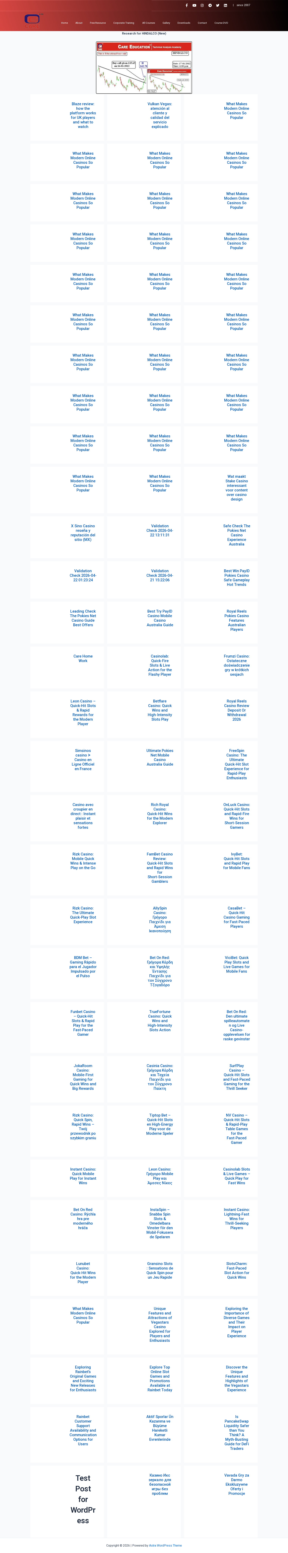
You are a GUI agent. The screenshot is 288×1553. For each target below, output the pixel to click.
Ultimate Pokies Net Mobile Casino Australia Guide (159, 757)
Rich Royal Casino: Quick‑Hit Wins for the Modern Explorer (160, 813)
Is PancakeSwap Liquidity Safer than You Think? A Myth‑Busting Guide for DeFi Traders (236, 1432)
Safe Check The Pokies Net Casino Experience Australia (236, 535)
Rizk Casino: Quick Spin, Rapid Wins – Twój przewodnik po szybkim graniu (83, 1126)
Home (64, 22)
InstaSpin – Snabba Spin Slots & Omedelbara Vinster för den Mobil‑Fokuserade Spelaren (159, 1223)
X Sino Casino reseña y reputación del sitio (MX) (83, 533)
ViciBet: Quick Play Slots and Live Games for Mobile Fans (237, 964)
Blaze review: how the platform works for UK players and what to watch (83, 115)
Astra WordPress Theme (165, 1545)
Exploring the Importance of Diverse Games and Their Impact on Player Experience (237, 1322)
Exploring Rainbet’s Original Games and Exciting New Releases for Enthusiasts (83, 1378)
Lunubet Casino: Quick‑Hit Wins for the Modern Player (83, 1272)
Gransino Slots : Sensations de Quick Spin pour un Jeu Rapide (159, 1270)
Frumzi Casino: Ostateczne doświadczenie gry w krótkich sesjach (237, 665)
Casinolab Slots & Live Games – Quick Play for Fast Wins (236, 1176)
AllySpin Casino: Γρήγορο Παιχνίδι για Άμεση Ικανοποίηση (160, 919)
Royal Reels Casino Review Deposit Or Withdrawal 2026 (236, 710)
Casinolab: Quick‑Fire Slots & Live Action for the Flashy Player (160, 665)
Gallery (166, 22)
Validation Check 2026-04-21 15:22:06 (159, 575)
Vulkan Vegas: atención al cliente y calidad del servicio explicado (160, 115)
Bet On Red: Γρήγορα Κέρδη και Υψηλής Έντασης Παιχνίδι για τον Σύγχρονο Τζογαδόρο (160, 971)
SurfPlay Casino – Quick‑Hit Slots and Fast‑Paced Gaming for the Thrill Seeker (236, 1077)
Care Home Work (83, 658)
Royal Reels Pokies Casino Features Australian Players (237, 620)
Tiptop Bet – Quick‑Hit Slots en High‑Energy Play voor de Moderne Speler (159, 1124)
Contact (202, 22)
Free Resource (98, 22)
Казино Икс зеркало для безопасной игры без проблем (160, 1484)
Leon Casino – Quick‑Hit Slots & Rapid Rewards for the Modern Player (83, 712)
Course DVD (221, 22)
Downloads (184, 22)
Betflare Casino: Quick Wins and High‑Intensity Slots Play (160, 710)
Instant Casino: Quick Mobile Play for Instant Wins (83, 1176)
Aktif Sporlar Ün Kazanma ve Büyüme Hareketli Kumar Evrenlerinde (159, 1428)
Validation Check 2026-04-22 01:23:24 (83, 575)
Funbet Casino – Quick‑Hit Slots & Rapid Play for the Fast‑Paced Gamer (83, 1023)
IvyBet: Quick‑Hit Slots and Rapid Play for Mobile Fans (236, 861)
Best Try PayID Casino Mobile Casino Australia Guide (160, 618)
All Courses (148, 22)
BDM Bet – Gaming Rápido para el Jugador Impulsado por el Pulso (83, 966)
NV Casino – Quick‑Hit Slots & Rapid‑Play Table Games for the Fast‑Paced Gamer (237, 1129)
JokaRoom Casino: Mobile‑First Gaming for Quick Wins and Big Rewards (83, 1077)
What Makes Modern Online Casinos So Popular (236, 111)
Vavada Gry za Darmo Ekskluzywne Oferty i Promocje (236, 1484)
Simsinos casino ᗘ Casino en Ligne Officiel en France (83, 759)
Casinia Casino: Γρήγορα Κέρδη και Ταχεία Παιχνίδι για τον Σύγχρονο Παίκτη (160, 1077)
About (78, 22)
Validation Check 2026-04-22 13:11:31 (159, 530)
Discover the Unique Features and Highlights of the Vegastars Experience (237, 1378)
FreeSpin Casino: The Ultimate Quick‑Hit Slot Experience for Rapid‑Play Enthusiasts (236, 764)
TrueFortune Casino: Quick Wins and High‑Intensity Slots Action (160, 1020)
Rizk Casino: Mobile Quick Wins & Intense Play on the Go (83, 861)
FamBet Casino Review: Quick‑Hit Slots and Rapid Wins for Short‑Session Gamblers (160, 868)
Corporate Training (124, 22)
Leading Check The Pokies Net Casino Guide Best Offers (83, 618)
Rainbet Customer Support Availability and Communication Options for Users (83, 1430)
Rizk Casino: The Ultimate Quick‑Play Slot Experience (83, 915)
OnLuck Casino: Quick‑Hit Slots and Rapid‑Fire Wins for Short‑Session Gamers (236, 816)
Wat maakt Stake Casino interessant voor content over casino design (236, 487)
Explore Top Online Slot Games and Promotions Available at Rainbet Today (160, 1378)
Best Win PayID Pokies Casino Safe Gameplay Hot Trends (237, 578)
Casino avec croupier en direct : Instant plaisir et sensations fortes (82, 816)
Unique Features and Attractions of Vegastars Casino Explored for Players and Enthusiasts (160, 1324)
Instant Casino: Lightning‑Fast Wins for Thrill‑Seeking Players (237, 1218)
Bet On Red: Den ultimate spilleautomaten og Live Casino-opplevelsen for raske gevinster (236, 1025)
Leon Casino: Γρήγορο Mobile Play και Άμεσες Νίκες (159, 1176)
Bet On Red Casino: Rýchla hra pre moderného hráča (83, 1218)
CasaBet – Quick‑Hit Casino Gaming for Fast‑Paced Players (237, 917)
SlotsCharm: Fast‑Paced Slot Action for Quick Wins (236, 1270)
